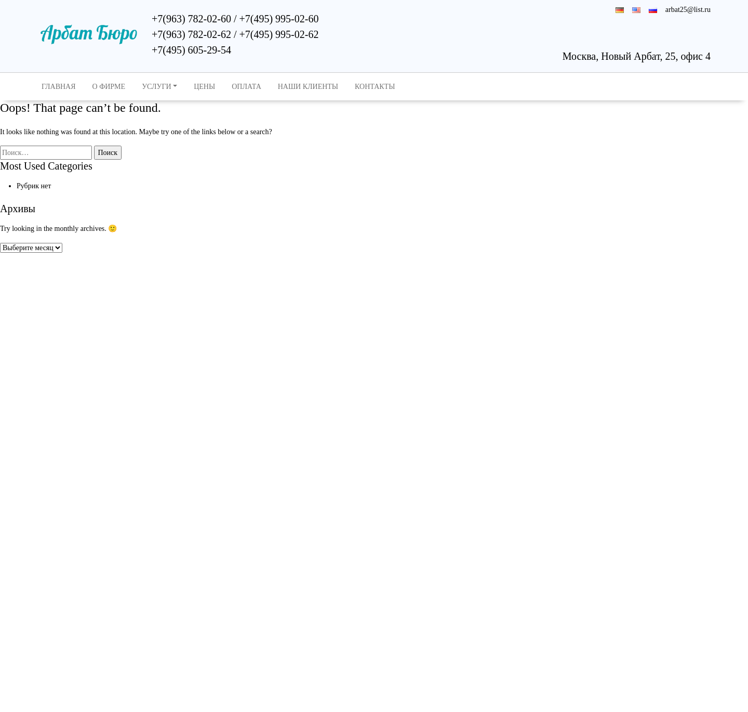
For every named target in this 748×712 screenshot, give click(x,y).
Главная (59, 86)
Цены (204, 86)
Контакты (375, 86)
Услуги (156, 86)
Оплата (246, 86)
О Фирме (109, 86)
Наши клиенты (308, 86)
